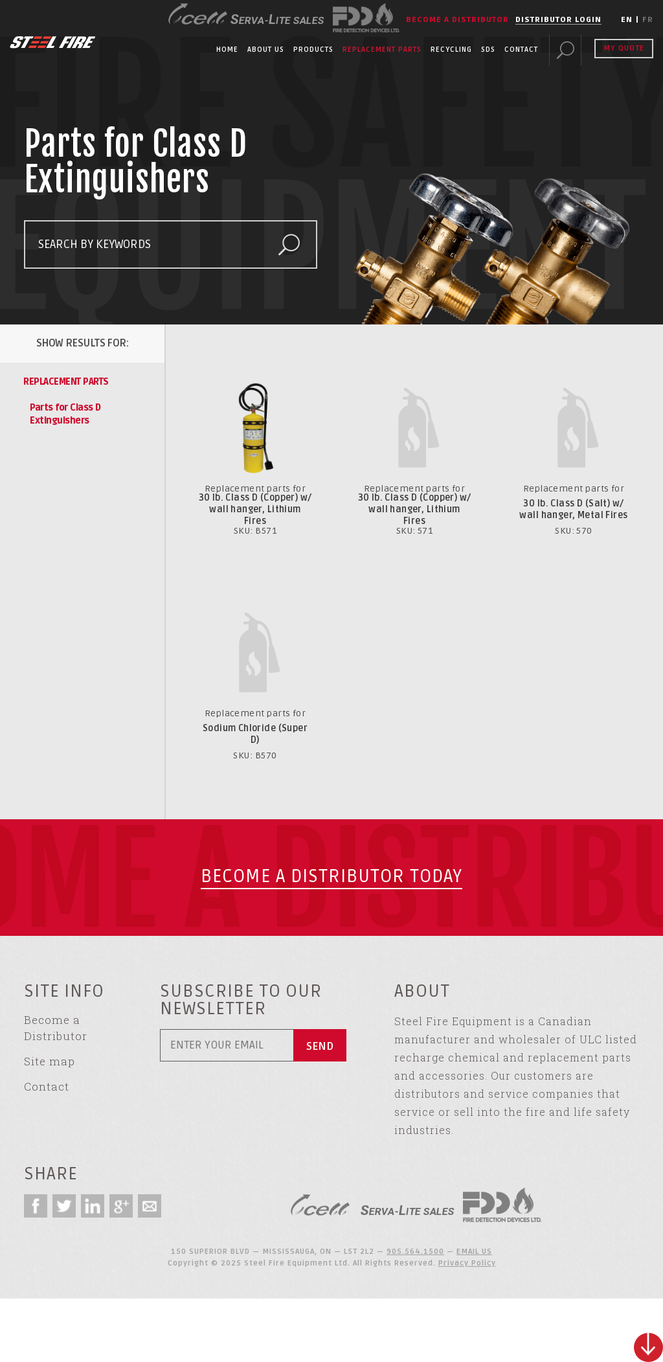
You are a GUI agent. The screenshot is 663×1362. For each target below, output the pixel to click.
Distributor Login (558, 20)
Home (227, 49)
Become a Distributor (457, 20)
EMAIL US (474, 1251)
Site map (49, 1061)
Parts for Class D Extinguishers (65, 414)
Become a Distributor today (331, 876)
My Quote (623, 48)
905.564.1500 (415, 1251)
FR (647, 20)
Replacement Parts (382, 49)
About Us (265, 49)
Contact (521, 49)
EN (627, 20)
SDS (488, 49)
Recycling (451, 49)
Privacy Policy (467, 1263)
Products (313, 49)
